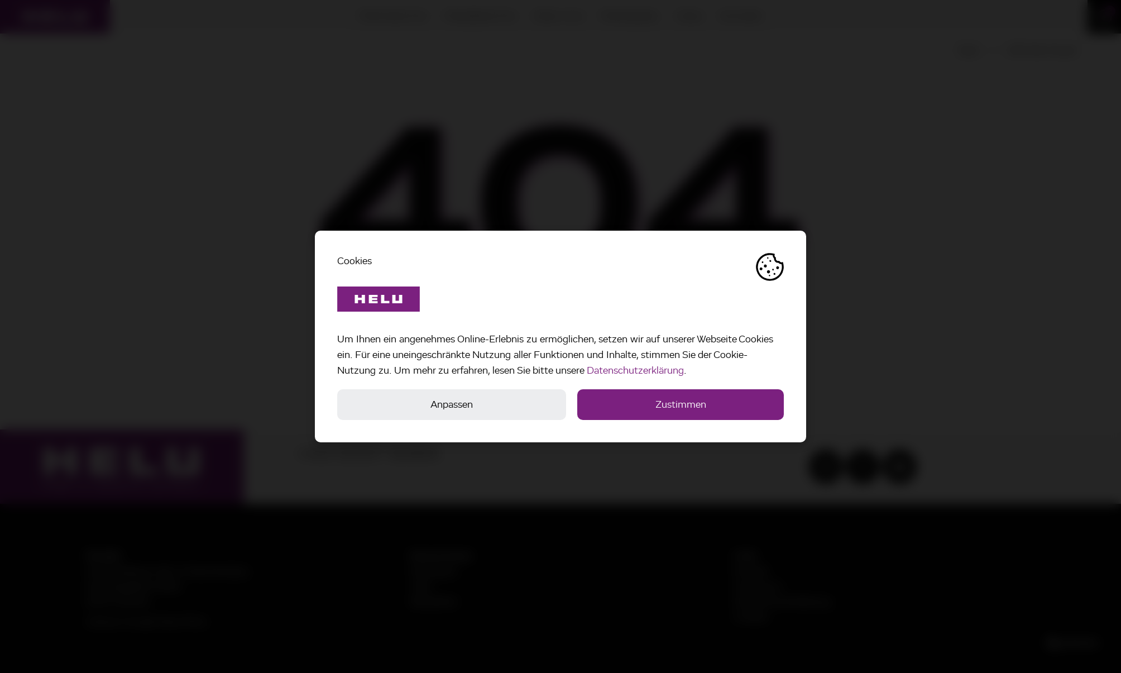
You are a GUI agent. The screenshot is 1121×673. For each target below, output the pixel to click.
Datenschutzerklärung (635, 370)
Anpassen (451, 404)
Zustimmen (680, 404)
